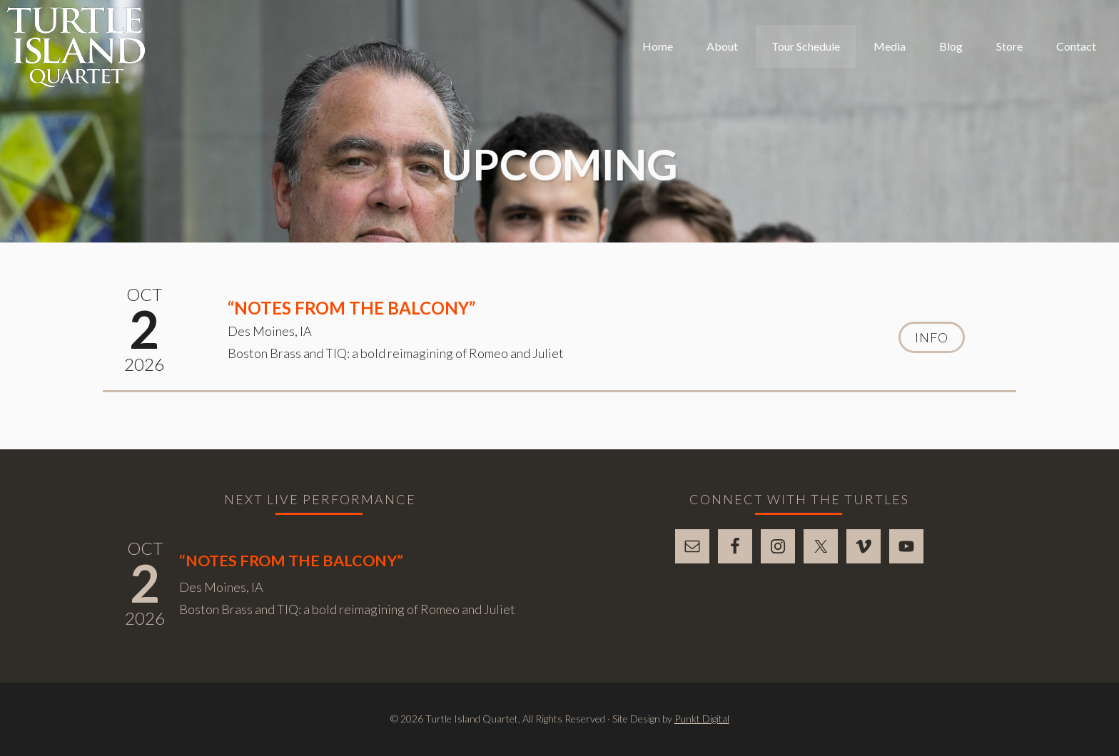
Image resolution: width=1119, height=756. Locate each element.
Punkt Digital (701, 718)
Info (931, 337)
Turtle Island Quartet (76, 47)
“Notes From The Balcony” (351, 307)
